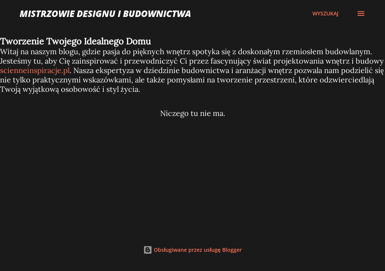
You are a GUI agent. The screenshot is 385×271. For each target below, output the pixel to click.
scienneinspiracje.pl (35, 70)
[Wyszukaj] (325, 13)
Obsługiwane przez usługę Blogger (192, 249)
